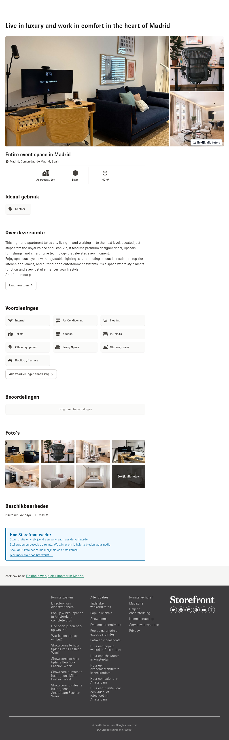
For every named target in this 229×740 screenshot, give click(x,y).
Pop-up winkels (101, 613)
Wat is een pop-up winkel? (64, 637)
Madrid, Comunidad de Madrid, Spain (34, 161)
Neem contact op (141, 619)
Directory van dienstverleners (62, 605)
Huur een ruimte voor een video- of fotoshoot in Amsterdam (105, 693)
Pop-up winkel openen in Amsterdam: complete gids (67, 616)
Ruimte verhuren (141, 597)
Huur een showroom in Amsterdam (104, 657)
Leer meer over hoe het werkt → (31, 555)
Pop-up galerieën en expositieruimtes (104, 632)
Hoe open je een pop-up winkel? (66, 628)
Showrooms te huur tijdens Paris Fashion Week (66, 649)
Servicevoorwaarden (144, 625)
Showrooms (98, 619)
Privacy (134, 630)
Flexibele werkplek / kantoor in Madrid (55, 576)
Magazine (136, 603)
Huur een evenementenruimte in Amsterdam (104, 669)
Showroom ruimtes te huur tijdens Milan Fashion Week (66, 675)
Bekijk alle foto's (206, 142)
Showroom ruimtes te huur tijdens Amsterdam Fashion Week (66, 690)
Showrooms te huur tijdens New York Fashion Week (65, 662)
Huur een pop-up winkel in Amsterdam (105, 648)
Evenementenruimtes (105, 625)
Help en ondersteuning (139, 611)
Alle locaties (99, 597)
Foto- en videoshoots (105, 640)
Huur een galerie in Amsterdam (104, 680)
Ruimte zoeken (62, 597)
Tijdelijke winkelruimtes (100, 605)
